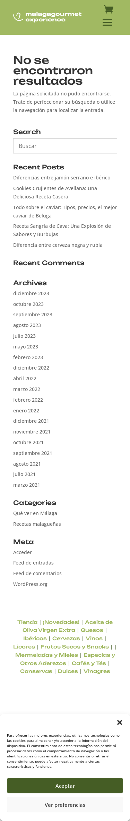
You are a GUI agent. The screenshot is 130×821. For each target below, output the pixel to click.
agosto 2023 (27, 325)
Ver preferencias (65, 804)
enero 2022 (26, 410)
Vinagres (97, 671)
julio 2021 (24, 474)
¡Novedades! (61, 622)
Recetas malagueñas (37, 524)
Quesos (92, 630)
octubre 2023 (28, 304)
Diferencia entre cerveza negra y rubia (58, 245)
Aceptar (65, 785)
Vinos (94, 638)
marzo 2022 (26, 389)
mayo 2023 (25, 346)
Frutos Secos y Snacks (75, 647)
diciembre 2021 (31, 421)
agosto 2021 (27, 463)
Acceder (22, 552)
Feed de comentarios (37, 573)
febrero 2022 (28, 399)
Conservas (36, 671)
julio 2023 (24, 336)
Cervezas (66, 638)
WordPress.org (30, 584)
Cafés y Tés (89, 663)
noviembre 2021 (32, 431)
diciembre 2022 (31, 367)
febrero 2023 (28, 357)
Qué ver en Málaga (35, 513)
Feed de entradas (33, 562)
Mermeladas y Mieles (46, 655)
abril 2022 (24, 378)
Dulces (68, 671)
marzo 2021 (26, 485)
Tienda (27, 622)
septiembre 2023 (32, 314)
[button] (119, 722)
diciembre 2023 (31, 293)
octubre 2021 (28, 442)
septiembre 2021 (32, 453)
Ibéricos (35, 638)
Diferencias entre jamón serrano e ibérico (61, 177)
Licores (24, 647)
